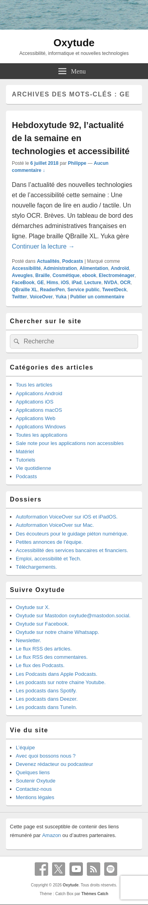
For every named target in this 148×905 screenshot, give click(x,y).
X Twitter (59, 869)
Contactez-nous (34, 789)
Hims (52, 282)
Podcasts (72, 261)
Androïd (120, 268)
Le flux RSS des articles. (44, 649)
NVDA (110, 282)
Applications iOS (34, 402)
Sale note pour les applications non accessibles (70, 443)
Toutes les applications (41, 435)
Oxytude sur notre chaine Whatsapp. (57, 632)
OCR (125, 282)
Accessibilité (26, 268)
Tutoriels (25, 460)
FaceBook (23, 282)
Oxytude (73, 43)
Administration (60, 268)
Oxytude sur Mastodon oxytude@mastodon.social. (73, 615)
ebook (89, 275)
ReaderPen (52, 289)
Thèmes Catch (94, 894)
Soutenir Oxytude (35, 781)
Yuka (60, 297)
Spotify (111, 869)
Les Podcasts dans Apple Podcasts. (56, 674)
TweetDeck (114, 289)
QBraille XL (24, 289)
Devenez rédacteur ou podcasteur (54, 764)
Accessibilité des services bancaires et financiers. (72, 550)
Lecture (92, 282)
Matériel (25, 451)
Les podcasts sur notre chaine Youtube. (61, 682)
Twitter (19, 297)
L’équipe (25, 747)
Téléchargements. (36, 567)
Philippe (77, 163)
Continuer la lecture (43, 246)
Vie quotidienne (33, 468)
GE (40, 282)
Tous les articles (34, 385)
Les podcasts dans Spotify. (46, 691)
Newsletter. (28, 640)
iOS (65, 282)
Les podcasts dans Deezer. (47, 699)
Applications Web (35, 418)
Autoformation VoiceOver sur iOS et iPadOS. (67, 517)
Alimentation (93, 268)
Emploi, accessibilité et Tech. (48, 559)
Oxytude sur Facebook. (42, 624)
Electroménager (117, 275)
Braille (43, 275)
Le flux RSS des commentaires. (52, 657)
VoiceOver (41, 297)
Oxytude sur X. (33, 607)
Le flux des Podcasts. (40, 665)
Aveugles (22, 275)
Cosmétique (66, 275)
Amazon (51, 835)
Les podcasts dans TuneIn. (46, 707)
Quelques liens (33, 772)
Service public (83, 289)
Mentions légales (35, 797)
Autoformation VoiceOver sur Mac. (55, 525)
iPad (76, 282)
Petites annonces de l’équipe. (49, 542)
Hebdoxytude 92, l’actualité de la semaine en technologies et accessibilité (70, 138)
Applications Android (39, 393)
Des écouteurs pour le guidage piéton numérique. (72, 534)
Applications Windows (41, 427)
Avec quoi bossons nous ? (46, 756)
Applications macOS (39, 410)
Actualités (48, 261)
